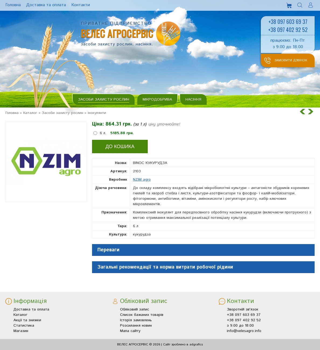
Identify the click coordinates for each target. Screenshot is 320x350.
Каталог (30, 113)
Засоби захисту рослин (103, 99)
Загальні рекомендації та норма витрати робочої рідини (165, 267)
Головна (12, 113)
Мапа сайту (130, 331)
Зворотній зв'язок (242, 309)
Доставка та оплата (31, 309)
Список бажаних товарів (141, 314)
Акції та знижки (27, 320)
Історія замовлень (136, 320)
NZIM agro (142, 179)
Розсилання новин (136, 325)
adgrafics (196, 344)
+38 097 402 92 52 (288, 29)
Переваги (108, 250)
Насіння (193, 99)
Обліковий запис (134, 309)
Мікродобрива (157, 99)
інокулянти (97, 113)
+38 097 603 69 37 (287, 21)
